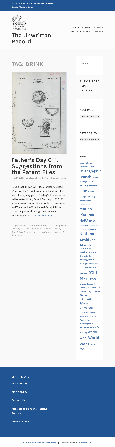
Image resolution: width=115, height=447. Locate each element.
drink (30, 224)
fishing (56, 224)
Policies (99, 31)
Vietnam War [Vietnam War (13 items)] (85, 320)
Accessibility (19, 383)
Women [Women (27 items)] (84, 327)
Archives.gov (19, 391)
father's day (47, 224)
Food (63, 224)
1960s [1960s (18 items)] (88, 163)
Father (37, 224)
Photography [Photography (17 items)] (86, 263)
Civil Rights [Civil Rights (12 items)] (84, 182)
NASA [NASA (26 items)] (92, 220)
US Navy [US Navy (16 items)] (96, 316)
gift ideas (24, 228)
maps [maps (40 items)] (84, 196)
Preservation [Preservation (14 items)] (85, 267)
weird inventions (52, 231)
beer (20, 224)
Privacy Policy (20, 420)
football (15, 228)
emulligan (30, 177)
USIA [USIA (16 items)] (89, 316)
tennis (35, 231)
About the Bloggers (79, 31)
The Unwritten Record (31, 38)
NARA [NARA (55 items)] (84, 220)
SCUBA (20, 231)
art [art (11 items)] (92, 163)
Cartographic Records (55, 177)
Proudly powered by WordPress (40, 441)
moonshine (39, 228)
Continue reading (42, 214)
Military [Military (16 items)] (91, 196)
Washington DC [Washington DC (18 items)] (87, 323)
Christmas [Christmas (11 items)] (95, 177)
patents (49, 228)
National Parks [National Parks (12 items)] (85, 245)
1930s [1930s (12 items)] (82, 163)
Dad (25, 224)
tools (40, 231)
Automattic (85, 441)
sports (27, 231)
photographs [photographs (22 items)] (87, 259)
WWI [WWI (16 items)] (93, 344)
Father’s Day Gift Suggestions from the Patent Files (37, 165)
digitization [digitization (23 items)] (91, 185)
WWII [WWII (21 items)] (82, 348)
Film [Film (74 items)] (83, 190)
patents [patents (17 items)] (87, 256)
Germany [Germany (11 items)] (91, 191)
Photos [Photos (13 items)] (95, 263)
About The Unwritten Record (88, 27)
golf (31, 228)
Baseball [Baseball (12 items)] (90, 167)
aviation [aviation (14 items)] (83, 166)
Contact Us (18, 399)
